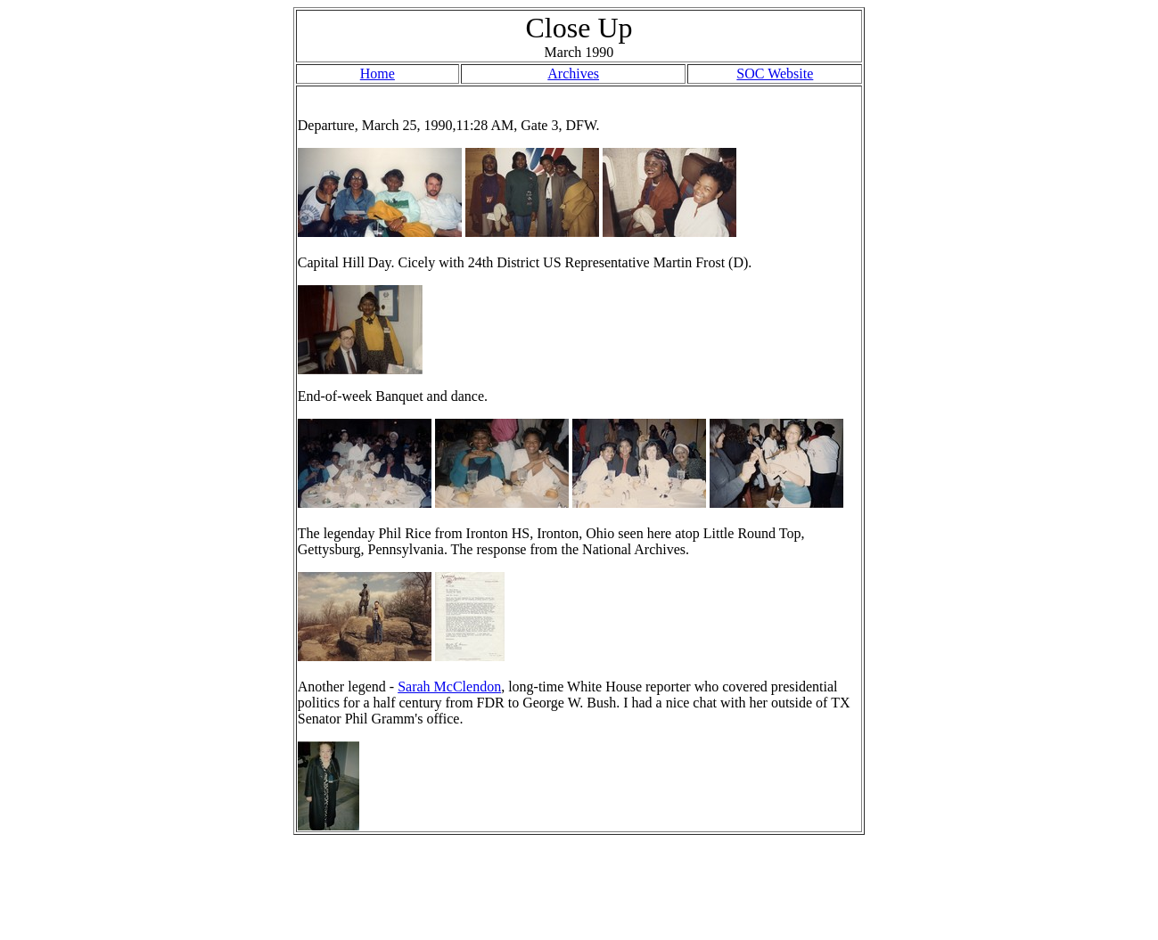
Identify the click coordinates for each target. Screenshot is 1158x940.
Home (377, 73)
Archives (573, 73)
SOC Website (774, 73)
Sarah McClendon (449, 686)
